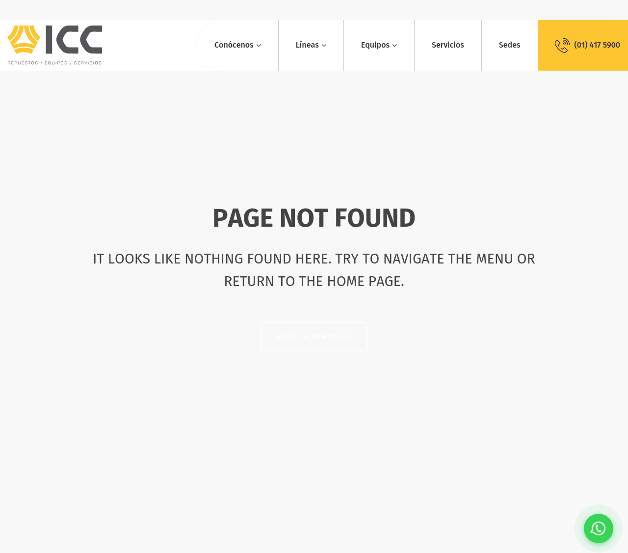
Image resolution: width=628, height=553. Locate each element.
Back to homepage (314, 337)
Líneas (307, 45)
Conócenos (234, 45)
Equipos (375, 45)
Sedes (510, 45)
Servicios (448, 45)
